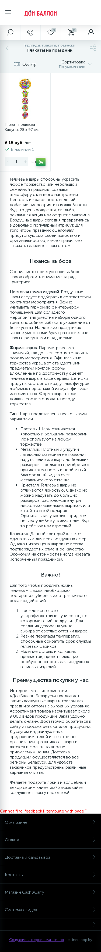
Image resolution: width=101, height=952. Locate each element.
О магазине (50, 822)
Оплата (50, 839)
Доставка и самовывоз (50, 857)
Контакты (50, 874)
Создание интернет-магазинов (36, 939)
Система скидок (50, 909)
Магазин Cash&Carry (50, 892)
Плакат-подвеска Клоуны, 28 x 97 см (22, 127)
